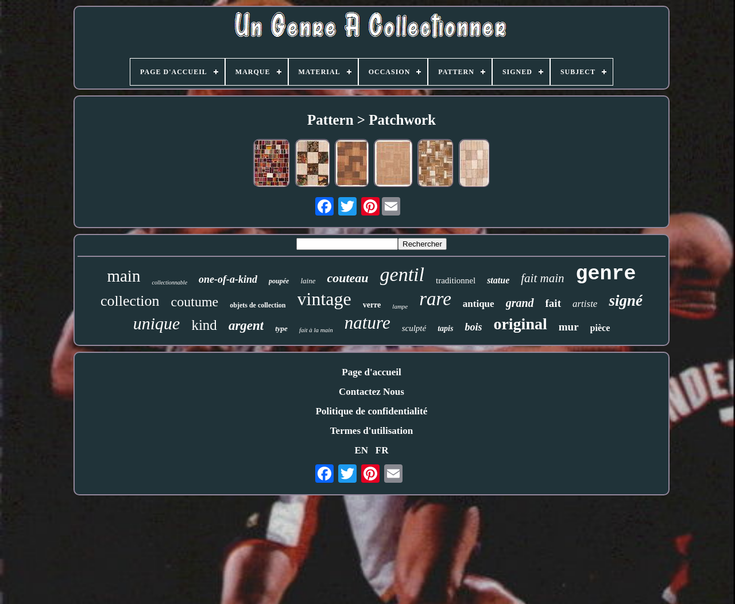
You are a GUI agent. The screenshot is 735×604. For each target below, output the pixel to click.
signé (626, 300)
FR (382, 450)
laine (307, 280)
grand (520, 303)
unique (156, 323)
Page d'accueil (371, 372)
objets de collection (257, 305)
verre (372, 305)
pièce (600, 328)
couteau (347, 278)
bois (473, 327)
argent (246, 325)
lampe (400, 306)
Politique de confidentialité (372, 411)
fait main (542, 278)
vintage (324, 298)
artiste (584, 303)
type (281, 328)
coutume (195, 301)
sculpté (414, 328)
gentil (402, 274)
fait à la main (316, 329)
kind (203, 325)
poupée (279, 281)
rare (435, 298)
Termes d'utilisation (371, 430)
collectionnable (169, 282)
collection (130, 301)
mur (569, 327)
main (123, 276)
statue (498, 280)
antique (478, 303)
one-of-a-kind (228, 279)
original (520, 324)
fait (553, 303)
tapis (445, 328)
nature (367, 323)
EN (361, 450)
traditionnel (455, 280)
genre (606, 274)
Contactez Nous (371, 391)
